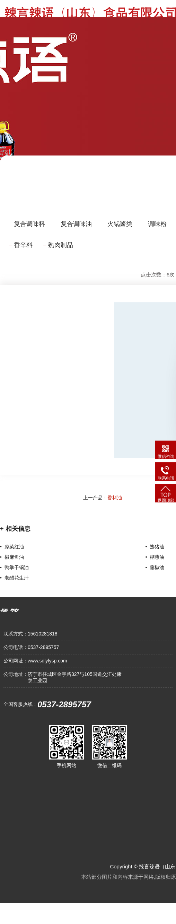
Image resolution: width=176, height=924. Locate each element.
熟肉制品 (60, 245)
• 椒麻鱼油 (12, 557)
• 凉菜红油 (12, 546)
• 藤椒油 (155, 567)
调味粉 (157, 223)
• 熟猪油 (155, 546)
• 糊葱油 (155, 557)
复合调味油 (76, 223)
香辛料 (23, 245)
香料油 (114, 497)
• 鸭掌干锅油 (14, 567)
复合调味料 (29, 223)
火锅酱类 (119, 223)
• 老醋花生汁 (14, 578)
